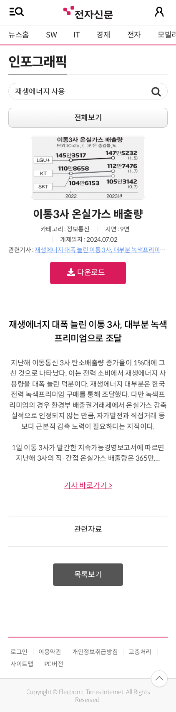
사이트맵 (21, 664)
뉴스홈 (18, 35)
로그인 (19, 652)
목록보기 (88, 574)
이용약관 (49, 652)
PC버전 (53, 664)
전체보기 (88, 117)
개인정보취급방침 (95, 652)
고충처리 (139, 652)
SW (51, 35)
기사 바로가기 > (88, 485)
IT (76, 35)
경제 (103, 35)
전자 (134, 35)
